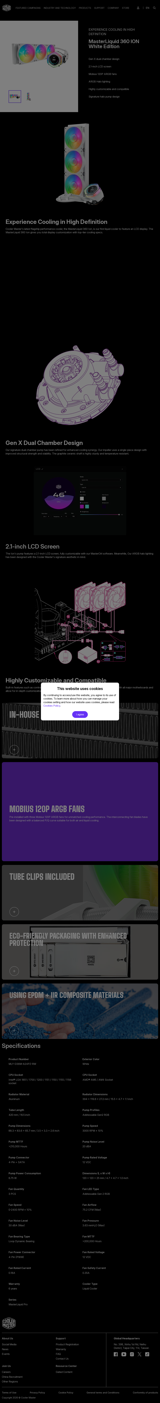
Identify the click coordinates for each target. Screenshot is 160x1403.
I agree (80, 714)
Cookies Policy (51, 705)
